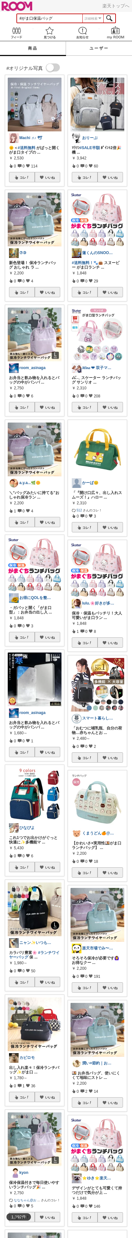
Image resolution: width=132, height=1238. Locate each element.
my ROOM (115, 33)
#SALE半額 (90, 148)
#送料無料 (26, 148)
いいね (50, 177)
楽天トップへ (115, 5)
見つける (49, 33)
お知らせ (82, 33)
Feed (16, 33)
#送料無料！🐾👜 (87, 263)
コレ (24, 177)
